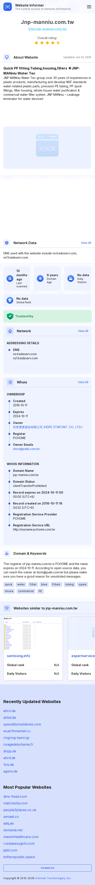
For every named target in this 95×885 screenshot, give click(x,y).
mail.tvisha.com (15, 803)
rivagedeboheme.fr (18, 744)
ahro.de (9, 711)
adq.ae (8, 823)
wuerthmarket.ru (16, 731)
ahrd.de (9, 758)
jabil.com (10, 850)
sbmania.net (13, 830)
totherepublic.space (19, 857)
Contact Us (47, 867)
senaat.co (11, 816)
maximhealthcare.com (21, 837)
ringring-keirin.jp (16, 738)
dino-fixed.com (15, 796)
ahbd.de (9, 717)
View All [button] (86, 242)
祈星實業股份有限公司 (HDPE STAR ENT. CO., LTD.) (48, 427)
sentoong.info (18, 656)
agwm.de (10, 771)
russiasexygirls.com (19, 843)
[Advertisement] (47, 113)
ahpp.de (9, 751)
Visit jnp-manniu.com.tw (47, 29)
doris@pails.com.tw (26, 449)
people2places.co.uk (19, 810)
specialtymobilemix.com (22, 724)
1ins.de (8, 764)
